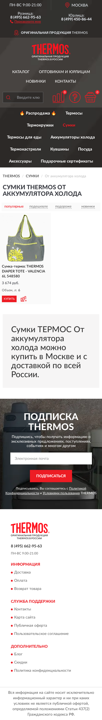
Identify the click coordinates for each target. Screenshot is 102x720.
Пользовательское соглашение (41, 634)
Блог (18, 654)
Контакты (65, 81)
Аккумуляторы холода (73, 137)
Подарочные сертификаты (67, 161)
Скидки (20, 663)
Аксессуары (20, 161)
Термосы (74, 113)
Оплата (20, 581)
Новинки (36, 81)
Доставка (22, 572)
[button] (25, 21)
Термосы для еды (24, 137)
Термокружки (40, 125)
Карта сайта (24, 618)
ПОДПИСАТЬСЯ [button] (51, 476)
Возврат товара (27, 589)
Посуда (85, 149)
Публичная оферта (30, 626)
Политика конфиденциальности (42, 671)
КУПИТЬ (9, 299)
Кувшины (59, 149)
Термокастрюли (25, 149)
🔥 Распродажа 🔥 (38, 113)
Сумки (69, 125)
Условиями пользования (61, 493)
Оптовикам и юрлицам (64, 72)
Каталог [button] (21, 72)
